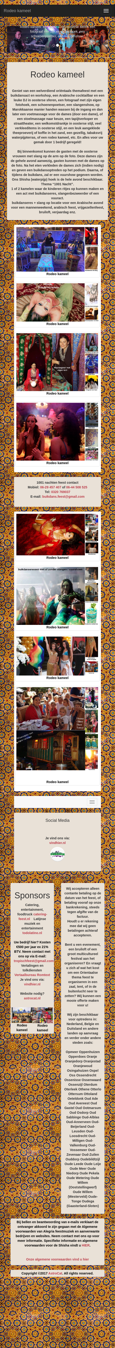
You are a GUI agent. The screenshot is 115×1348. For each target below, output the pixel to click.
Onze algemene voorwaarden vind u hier (57, 1259)
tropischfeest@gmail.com (34, 961)
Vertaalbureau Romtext (32, 975)
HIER (86, 1245)
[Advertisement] (61, 1314)
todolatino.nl (32, 933)
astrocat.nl (32, 998)
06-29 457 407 (50, 487)
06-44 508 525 (76, 487)
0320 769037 (60, 492)
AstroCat (55, 1273)
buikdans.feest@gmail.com (63, 496)
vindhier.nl (57, 843)
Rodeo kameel (17, 10)
